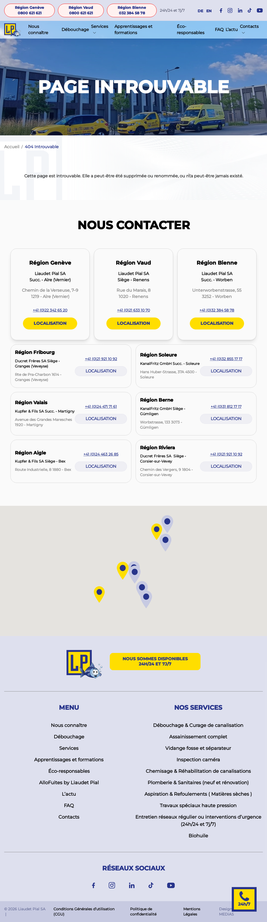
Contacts (249, 26)
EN (208, 11)
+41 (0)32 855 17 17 (226, 359)
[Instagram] (230, 10)
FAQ (219, 29)
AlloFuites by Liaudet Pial (69, 783)
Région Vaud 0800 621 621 (81, 10)
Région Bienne (217, 263)
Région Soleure (158, 355)
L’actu (232, 29)
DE (200, 11)
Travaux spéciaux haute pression (198, 805)
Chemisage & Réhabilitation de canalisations (198, 771)
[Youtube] (171, 885)
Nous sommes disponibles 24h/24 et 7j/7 (155, 661)
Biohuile (198, 836)
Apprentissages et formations (133, 29)
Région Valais (31, 403)
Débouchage (75, 29)
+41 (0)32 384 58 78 (216, 310)
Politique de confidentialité (143, 912)
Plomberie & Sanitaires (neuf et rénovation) (198, 783)
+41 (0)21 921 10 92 (101, 359)
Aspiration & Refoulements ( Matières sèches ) (198, 794)
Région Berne (156, 400)
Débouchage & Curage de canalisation (198, 725)
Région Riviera (157, 448)
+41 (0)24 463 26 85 (100, 454)
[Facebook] (221, 10)
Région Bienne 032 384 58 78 (132, 10)
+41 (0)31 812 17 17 (226, 406)
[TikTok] (151, 885)
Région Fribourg (35, 352)
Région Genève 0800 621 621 (29, 10)
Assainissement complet (198, 737)
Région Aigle (30, 453)
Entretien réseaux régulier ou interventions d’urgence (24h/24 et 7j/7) (198, 820)
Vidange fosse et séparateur (198, 748)
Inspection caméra (198, 760)
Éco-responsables (190, 29)
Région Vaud (133, 263)
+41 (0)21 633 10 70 (133, 310)
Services (99, 26)
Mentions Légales (191, 912)
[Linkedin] (132, 885)
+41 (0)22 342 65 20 (50, 310)
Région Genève (50, 263)
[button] (142, 590)
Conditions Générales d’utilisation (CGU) (83, 912)
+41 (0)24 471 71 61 (101, 406)
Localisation (50, 323)
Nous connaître (38, 29)
